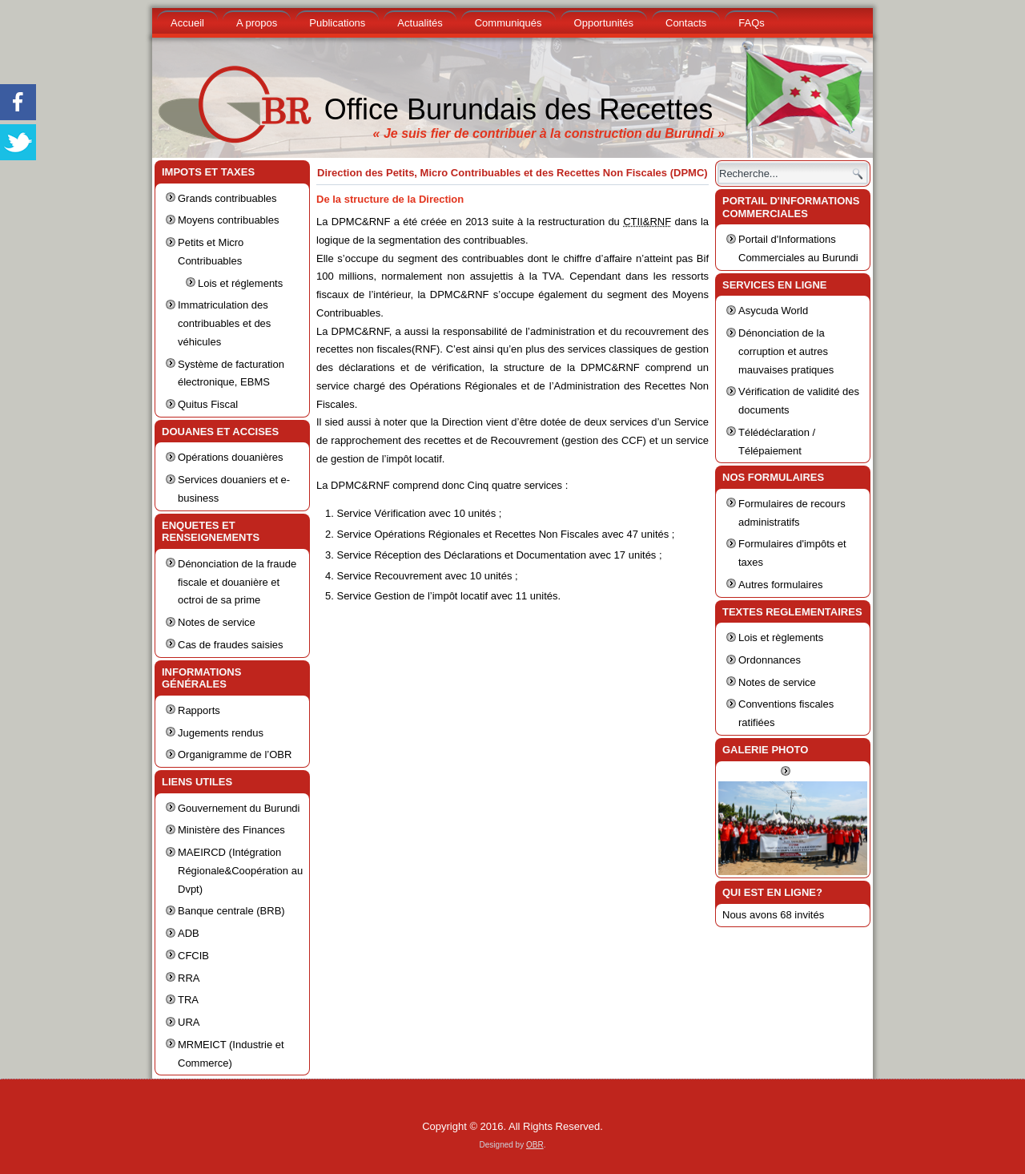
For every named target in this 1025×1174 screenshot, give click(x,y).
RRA (188, 978)
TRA (188, 1000)
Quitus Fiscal (208, 404)
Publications (337, 23)
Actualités (419, 23)
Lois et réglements (240, 283)
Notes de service (216, 622)
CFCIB (193, 956)
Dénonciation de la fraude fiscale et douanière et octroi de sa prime (237, 582)
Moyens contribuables (228, 220)
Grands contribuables (227, 198)
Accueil (187, 23)
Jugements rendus (220, 733)
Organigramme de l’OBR (234, 754)
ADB (188, 933)
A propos (256, 23)
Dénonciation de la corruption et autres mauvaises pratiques (786, 351)
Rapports (199, 710)
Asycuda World (773, 311)
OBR (535, 1144)
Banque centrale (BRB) (231, 911)
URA (188, 1022)
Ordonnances (769, 660)
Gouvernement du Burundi (238, 808)
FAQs (751, 23)
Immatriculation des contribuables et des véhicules (224, 323)
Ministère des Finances (231, 830)
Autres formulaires (780, 585)
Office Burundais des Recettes (518, 109)
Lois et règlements (780, 637)
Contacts (685, 23)
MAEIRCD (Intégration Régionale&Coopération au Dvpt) (240, 870)
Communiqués (508, 23)
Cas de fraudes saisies (230, 645)
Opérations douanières (230, 457)
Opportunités (603, 23)
